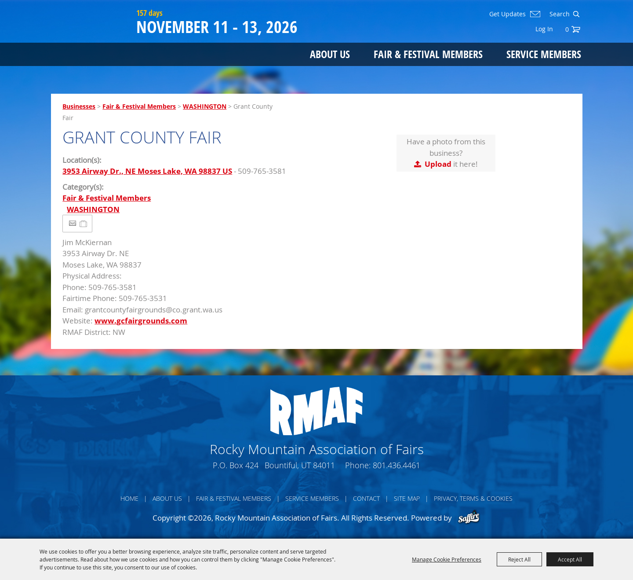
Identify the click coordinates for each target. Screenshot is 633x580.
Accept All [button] (570, 559)
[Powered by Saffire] (468, 518)
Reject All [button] (519, 559)
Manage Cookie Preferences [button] (446, 559)
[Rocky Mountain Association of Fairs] (91, 40)
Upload (438, 164)
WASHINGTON (204, 106)
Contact (366, 498)
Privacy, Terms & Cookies (473, 498)
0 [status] (567, 29)
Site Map (407, 498)
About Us (330, 54)
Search (576, 14)
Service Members (543, 54)
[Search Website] (559, 14)
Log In (544, 29)
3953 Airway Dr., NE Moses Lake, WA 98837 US (147, 171)
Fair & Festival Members (428, 54)
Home (129, 498)
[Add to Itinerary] (83, 223)
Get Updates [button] (507, 14)
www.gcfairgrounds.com (141, 321)
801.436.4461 (396, 465)
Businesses (78, 106)
